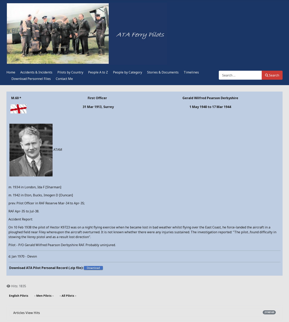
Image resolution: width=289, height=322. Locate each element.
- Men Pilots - (44, 296)
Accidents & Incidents (36, 72)
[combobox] (240, 75)
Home (10, 72)
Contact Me (64, 78)
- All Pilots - (68, 296)
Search (272, 75)
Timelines (191, 72)
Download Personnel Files (31, 78)
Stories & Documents (163, 72)
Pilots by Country (70, 72)
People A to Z (98, 72)
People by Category (127, 72)
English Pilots (18, 296)
